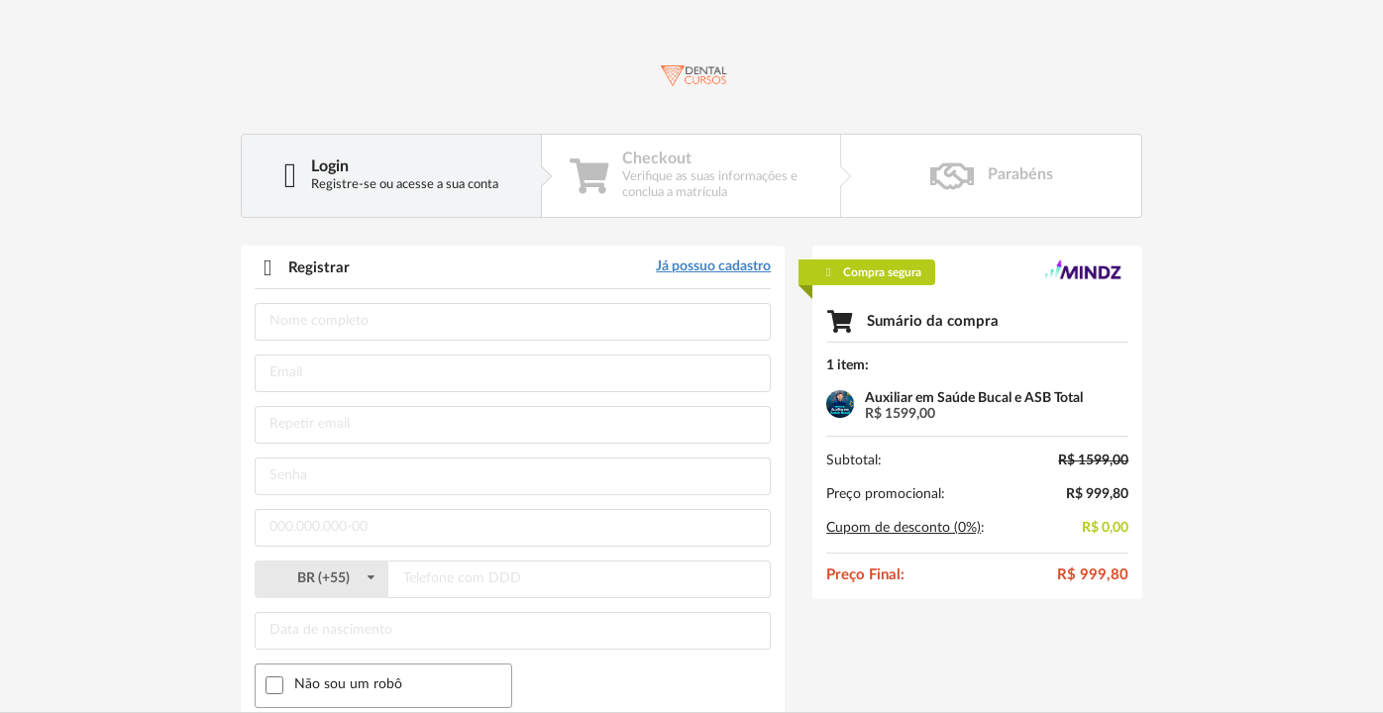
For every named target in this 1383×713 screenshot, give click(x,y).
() (321, 578)
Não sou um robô (348, 684)
